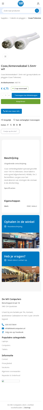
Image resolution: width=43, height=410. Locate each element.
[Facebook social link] (7, 125)
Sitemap (27, 407)
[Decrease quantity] (2, 95)
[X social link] (10, 125)
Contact (5, 359)
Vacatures (5, 367)
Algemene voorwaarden (11, 371)
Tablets (5, 349)
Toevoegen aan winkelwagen (26, 95)
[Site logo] (21, 3)
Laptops (5, 341)
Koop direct (20, 101)
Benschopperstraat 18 (11, 303)
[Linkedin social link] (17, 125)
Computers (6, 345)
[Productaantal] (6, 95)
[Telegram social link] (20, 125)
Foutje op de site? (10, 131)
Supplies (4, 18)
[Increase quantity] (9, 95)
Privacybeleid (7, 363)
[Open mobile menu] (3, 3)
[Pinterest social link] (14, 125)
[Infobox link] (12, 299)
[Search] (20, 10)
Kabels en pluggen (18, 18)
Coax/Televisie (34, 18)
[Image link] (11, 388)
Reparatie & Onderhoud (11, 375)
